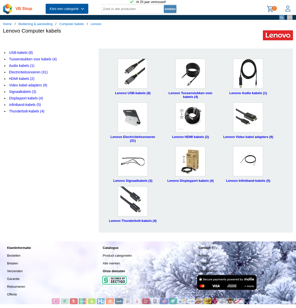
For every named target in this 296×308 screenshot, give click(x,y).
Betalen (12, 263)
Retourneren (16, 286)
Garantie (13, 279)
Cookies (204, 263)
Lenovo (96, 24)
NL (282, 17)
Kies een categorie (67, 9)
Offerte (12, 294)
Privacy (203, 255)
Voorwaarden (208, 271)
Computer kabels (71, 24)
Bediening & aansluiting (36, 24)
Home (7, 24)
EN (289, 17)
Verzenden (15, 271)
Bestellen (13, 255)
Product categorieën (117, 255)
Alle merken (111, 263)
